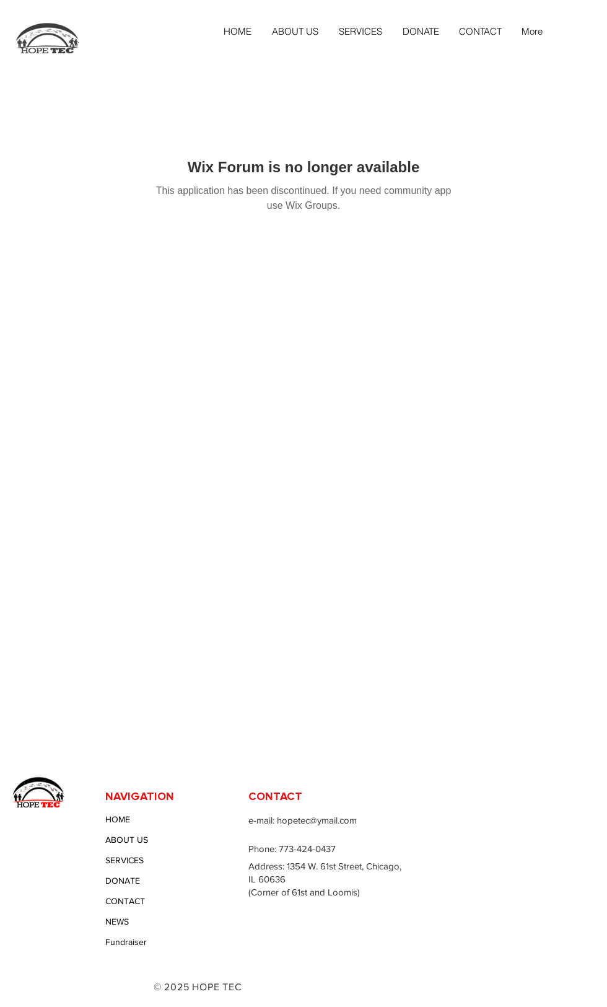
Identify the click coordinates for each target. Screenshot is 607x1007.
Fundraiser (126, 942)
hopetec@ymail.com (317, 820)
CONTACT (125, 901)
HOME (117, 819)
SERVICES (124, 860)
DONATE (122, 881)
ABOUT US (126, 840)
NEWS (117, 921)
